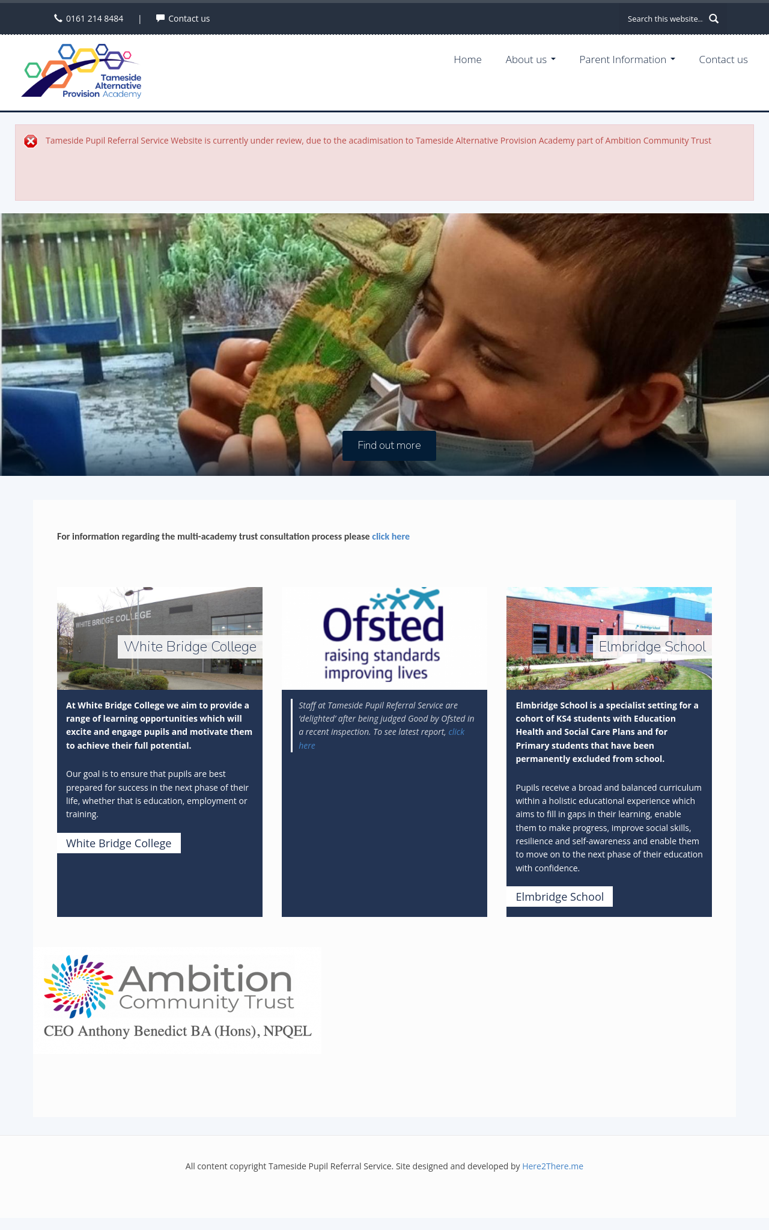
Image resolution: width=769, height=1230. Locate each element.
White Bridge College (119, 843)
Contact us (189, 18)
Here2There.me (552, 1166)
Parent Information (627, 59)
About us (531, 59)
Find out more (389, 446)
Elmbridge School (559, 896)
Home (468, 59)
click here (391, 536)
